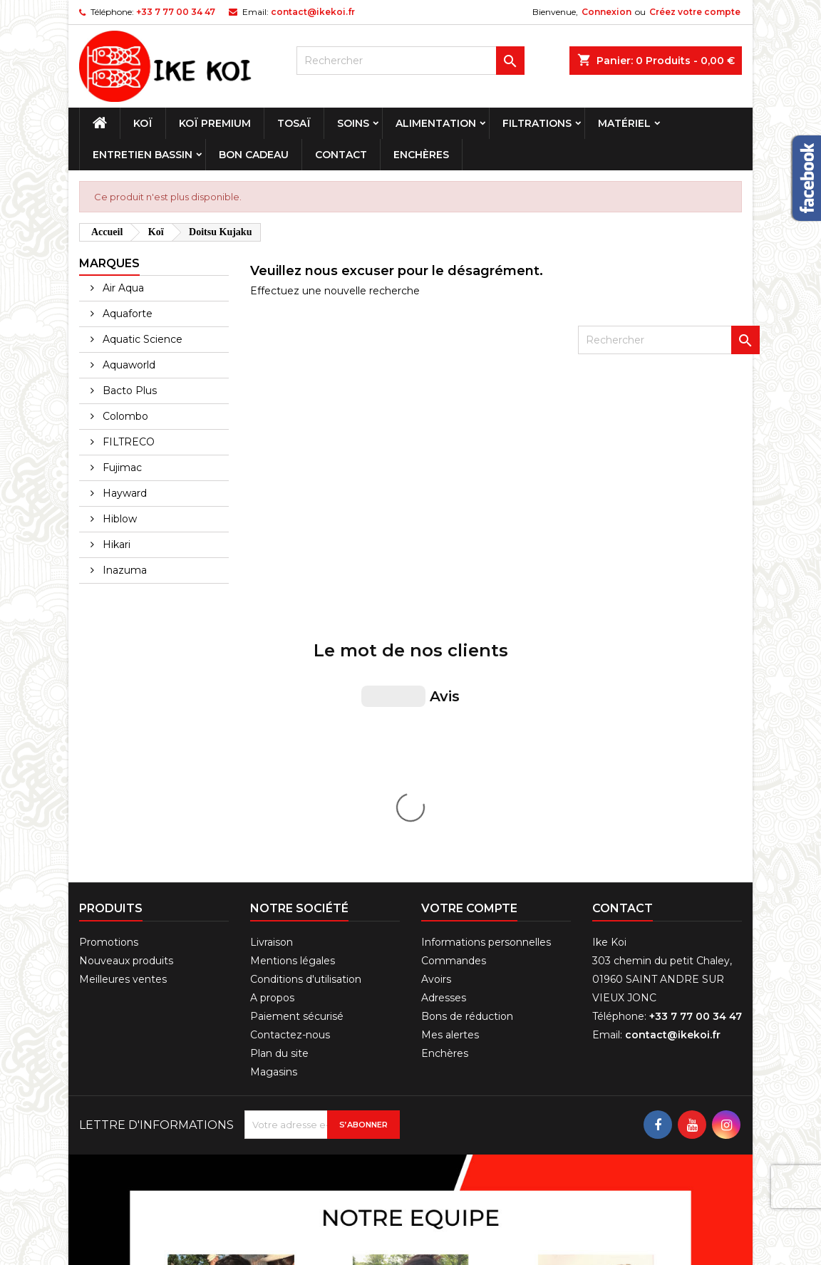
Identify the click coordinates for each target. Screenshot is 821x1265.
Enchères (421, 154)
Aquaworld (127, 364)
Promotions (108, 702)
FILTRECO (127, 441)
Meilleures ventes (123, 739)
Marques (109, 263)
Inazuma (123, 570)
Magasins (273, 832)
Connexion (606, 11)
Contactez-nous (290, 795)
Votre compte (469, 669)
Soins (353, 123)
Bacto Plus (128, 390)
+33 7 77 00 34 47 (175, 11)
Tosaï (294, 123)
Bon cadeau (254, 154)
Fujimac (121, 467)
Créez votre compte (694, 11)
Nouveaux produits (126, 721)
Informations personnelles (486, 702)
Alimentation (436, 123)
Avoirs (436, 739)
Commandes (453, 721)
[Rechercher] (410, 60)
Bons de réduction (467, 776)
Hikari (115, 544)
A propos (272, 758)
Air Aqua (122, 288)
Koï (143, 123)
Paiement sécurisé (297, 776)
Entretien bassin (142, 154)
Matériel (624, 123)
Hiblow (118, 518)
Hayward (123, 493)
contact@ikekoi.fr (313, 11)
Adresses (443, 758)
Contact (341, 154)
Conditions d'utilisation (305, 739)
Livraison (271, 702)
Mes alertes (450, 795)
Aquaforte (126, 313)
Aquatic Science (141, 339)
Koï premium (215, 123)
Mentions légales (292, 721)
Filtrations (537, 123)
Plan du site (279, 813)
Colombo (124, 416)
